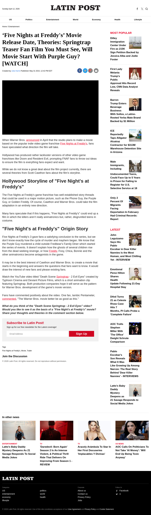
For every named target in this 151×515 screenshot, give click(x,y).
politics (43, 490)
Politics (29, 19)
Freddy (53, 251)
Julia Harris (16, 71)
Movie (23, 351)
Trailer (29, 351)
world (42, 494)
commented (9, 298)
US (10, 19)
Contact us (83, 494)
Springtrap (62, 276)
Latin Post (75, 7)
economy (6, 497)
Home (4, 27)
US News (119, 444)
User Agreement (74, 509)
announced (32, 140)
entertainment (8, 494)
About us (82, 490)
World (75, 19)
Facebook (123, 490)
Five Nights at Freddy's (73, 143)
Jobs (80, 500)
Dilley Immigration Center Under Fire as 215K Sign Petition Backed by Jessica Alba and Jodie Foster (124, 49)
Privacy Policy (84, 497)
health (43, 497)
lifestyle (5, 500)
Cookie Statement (107, 509)
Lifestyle (138, 19)
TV (41, 444)
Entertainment (52, 19)
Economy (96, 19)
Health (117, 19)
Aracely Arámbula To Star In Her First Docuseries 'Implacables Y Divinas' (94, 450)
